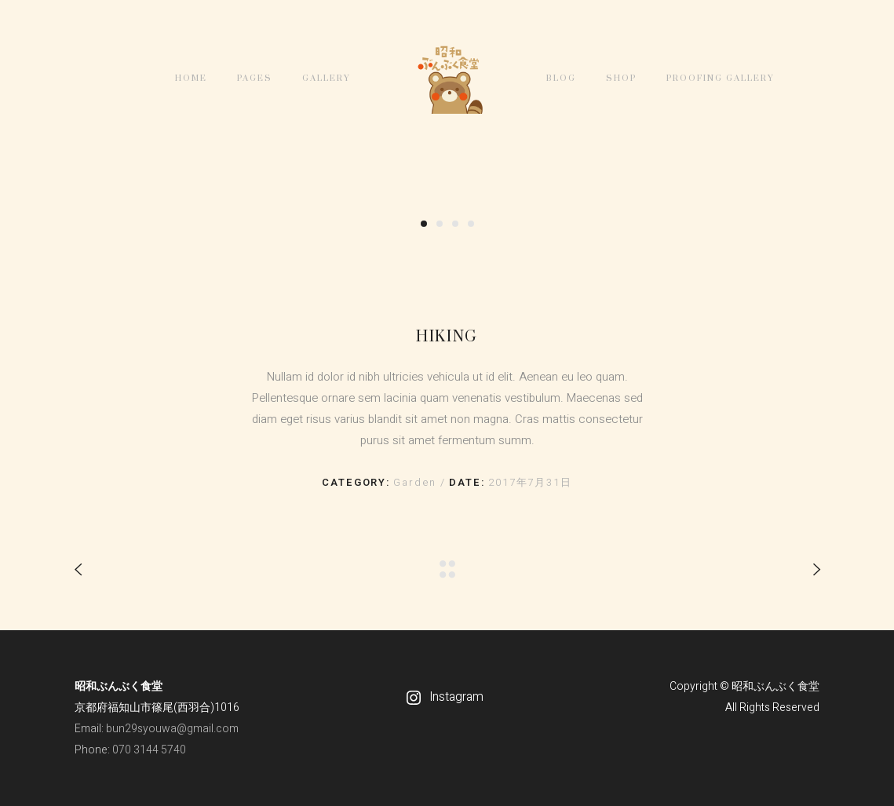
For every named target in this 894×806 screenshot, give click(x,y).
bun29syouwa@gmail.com (172, 728)
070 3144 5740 (149, 750)
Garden (416, 482)
